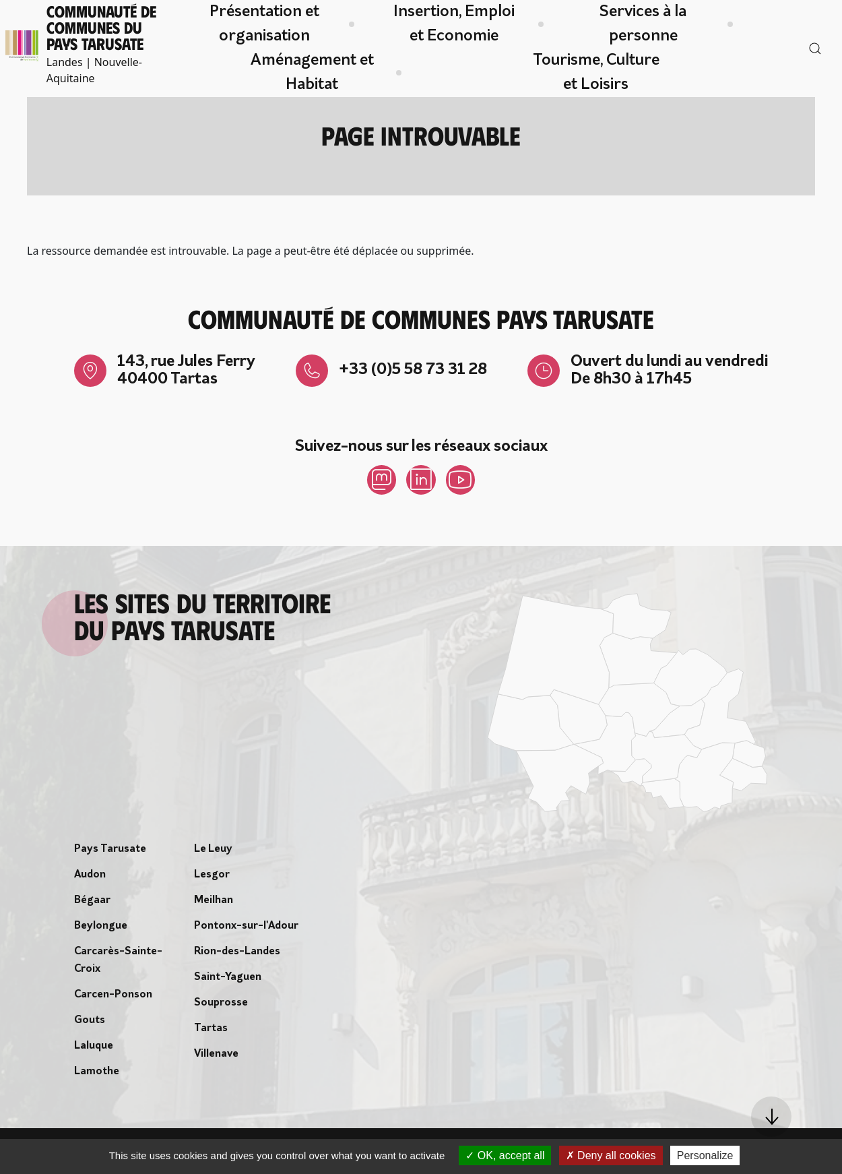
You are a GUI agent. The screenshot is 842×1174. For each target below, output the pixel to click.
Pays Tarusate (110, 851)
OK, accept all (504, 1155)
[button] (771, 1116)
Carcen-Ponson (113, 997)
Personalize (705, 1155)
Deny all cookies (611, 1155)
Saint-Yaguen (227, 980)
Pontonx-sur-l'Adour (246, 928)
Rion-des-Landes (237, 954)
